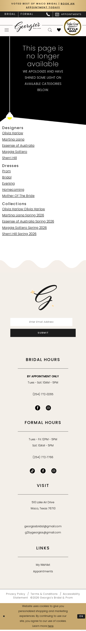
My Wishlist (43, 566)
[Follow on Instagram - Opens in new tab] (53, 472)
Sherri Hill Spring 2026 (19, 234)
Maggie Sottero (14, 152)
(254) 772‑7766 (43, 458)
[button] (6, 30)
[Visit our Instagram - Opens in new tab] (48, 409)
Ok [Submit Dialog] (81, 617)
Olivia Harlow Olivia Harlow (23, 209)
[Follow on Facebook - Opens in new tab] (43, 472)
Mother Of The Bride (18, 196)
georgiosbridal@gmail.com (42, 528)
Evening (8, 184)
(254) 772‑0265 (43, 395)
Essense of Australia (18, 146)
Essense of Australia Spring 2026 (28, 222)
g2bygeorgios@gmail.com (43, 534)
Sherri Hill (9, 158)
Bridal (6, 178)
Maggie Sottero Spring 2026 (24, 228)
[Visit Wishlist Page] (58, 30)
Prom (6, 171)
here (50, 627)
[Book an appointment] (68, 15)
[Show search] (50, 30)
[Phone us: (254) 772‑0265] (48, 15)
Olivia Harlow (12, 134)
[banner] (27, 27)
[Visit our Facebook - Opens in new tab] (37, 409)
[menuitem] (10, 15)
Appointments (43, 573)
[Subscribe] (43, 334)
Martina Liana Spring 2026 (23, 216)
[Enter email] (43, 322)
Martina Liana (13, 140)
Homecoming (13, 190)
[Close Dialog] (4, 618)
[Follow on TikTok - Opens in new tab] (32, 472)
